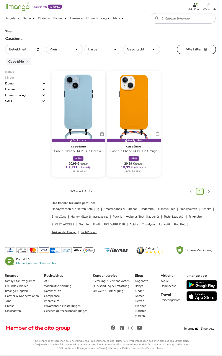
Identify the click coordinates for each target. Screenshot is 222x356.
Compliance (52, 297)
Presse (9, 307)
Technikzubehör (174, 217)
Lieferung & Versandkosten (111, 282)
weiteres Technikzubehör (142, 217)
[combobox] (183, 19)
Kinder (139, 292)
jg (98, 210)
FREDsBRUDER (114, 225)
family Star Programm (20, 282)
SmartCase (59, 217)
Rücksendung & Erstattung (111, 287)
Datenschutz (52, 292)
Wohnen (140, 307)
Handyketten (188, 210)
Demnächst (168, 287)
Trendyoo (148, 225)
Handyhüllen (166, 210)
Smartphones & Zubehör (120, 210)
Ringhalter (196, 217)
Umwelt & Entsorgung (108, 292)
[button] (209, 7)
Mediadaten (13, 312)
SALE (9, 102)
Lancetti (164, 225)
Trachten (140, 312)
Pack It (117, 217)
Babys (139, 287)
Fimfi (96, 225)
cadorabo (147, 210)
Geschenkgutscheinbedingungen (66, 312)
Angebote (141, 282)
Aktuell (165, 282)
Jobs (8, 302)
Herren (10, 90)
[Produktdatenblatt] (78, 124)
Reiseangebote (170, 301)
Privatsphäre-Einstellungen (62, 307)
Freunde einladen (16, 287)
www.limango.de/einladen (174, 345)
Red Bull (180, 225)
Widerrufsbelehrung (57, 287)
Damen (10, 84)
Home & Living (15, 96)
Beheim (206, 210)
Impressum (51, 302)
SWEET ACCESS (63, 225)
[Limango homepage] (18, 7)
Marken (140, 317)
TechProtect (89, 233)
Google (84, 225)
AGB (47, 282)
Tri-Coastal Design (64, 233)
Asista (133, 225)
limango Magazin (16, 292)
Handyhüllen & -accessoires (89, 217)
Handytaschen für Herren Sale (72, 210)
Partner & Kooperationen (22, 297)
